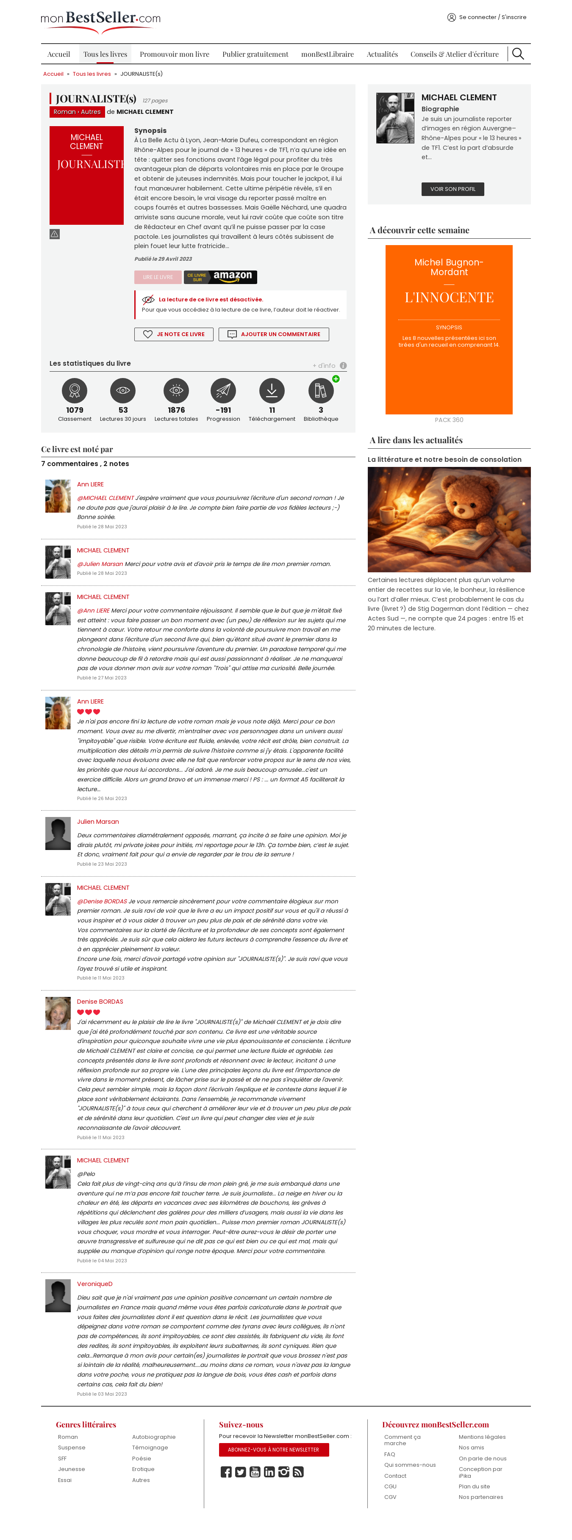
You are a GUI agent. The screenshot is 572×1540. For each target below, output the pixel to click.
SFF (65, 1478)
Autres (94, 109)
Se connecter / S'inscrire (489, 14)
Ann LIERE (94, 493)
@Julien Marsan (103, 574)
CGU (389, 1505)
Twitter (241, 1501)
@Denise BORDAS (105, 915)
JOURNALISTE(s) (145, 71)
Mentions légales (479, 1456)
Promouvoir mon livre (176, 50)
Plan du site (472, 1505)
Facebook (227, 1501)
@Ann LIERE (97, 621)
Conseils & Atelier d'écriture (452, 50)
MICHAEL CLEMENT (149, 109)
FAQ (388, 1473)
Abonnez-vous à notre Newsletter (274, 1479)
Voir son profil (451, 187)
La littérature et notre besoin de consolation (443, 458)
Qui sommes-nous (409, 1484)
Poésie (143, 1478)
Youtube (256, 1501)
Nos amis (469, 1467)
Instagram (284, 1501)
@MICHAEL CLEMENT (109, 508)
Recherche (515, 51)
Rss (299, 1501)
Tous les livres (107, 50)
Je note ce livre (183, 343)
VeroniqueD (98, 1301)
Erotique (145, 1488)
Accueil (61, 50)
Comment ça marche (401, 1459)
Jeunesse (74, 1488)
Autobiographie (156, 1456)
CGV (389, 1516)
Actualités (381, 50)
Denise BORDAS (104, 1016)
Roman (68, 109)
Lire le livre (160, 276)
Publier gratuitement (256, 50)
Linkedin (270, 1501)
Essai (68, 1499)
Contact (394, 1495)
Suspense (75, 1467)
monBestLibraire (327, 50)
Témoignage (152, 1467)
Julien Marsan (101, 834)
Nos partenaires (478, 1516)
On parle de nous (480, 1478)
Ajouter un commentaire (284, 343)
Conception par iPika (478, 1491)
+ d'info (322, 374)
